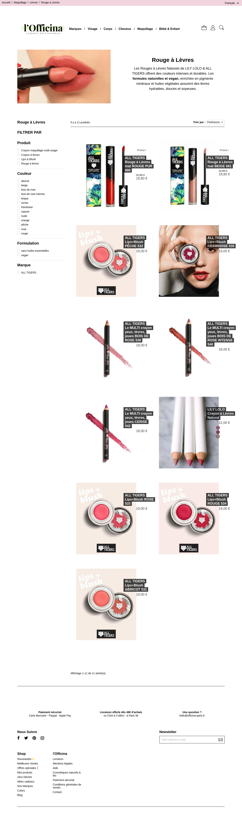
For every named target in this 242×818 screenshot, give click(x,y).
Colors (21, 790)
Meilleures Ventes (27, 763)
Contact (57, 792)
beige (24, 185)
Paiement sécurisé (63, 780)
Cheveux (125, 28)
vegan (24, 255)
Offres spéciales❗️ (28, 768)
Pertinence (215, 122)
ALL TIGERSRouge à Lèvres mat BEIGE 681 (207, 162)
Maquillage (145, 28)
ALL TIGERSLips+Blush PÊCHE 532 (122, 242)
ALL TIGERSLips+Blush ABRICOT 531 (123, 585)
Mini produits (24, 772)
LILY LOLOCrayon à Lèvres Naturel (208, 413)
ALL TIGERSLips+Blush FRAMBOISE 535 (208, 242)
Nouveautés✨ (26, 758)
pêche (24, 224)
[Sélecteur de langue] (232, 3)
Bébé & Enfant (169, 28)
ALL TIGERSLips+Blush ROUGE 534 (205, 499)
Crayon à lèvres (30, 154)
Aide (55, 768)
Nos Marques (25, 786)
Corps (108, 28)
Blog (20, 795)
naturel (25, 211)
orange (25, 220)
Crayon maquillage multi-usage (39, 150)
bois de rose (28, 189)
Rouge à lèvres (30, 163)
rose (23, 229)
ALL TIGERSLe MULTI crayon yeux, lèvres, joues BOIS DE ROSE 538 (125, 332)
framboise (27, 207)
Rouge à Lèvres (31, 122)
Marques (75, 28)
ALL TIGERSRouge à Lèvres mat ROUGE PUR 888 (125, 164)
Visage (92, 28)
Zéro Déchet (24, 777)
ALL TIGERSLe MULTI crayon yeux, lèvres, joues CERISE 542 (125, 417)
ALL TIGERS (28, 272)
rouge (24, 233)
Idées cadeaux (25, 781)
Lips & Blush (28, 159)
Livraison (58, 758)
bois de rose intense (33, 193)
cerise (24, 202)
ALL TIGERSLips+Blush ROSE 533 (126, 499)
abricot (25, 181)
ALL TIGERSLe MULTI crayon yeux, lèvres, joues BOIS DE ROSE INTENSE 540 (208, 334)
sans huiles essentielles (35, 250)
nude (24, 215)
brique (25, 198)
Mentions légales (62, 763)
